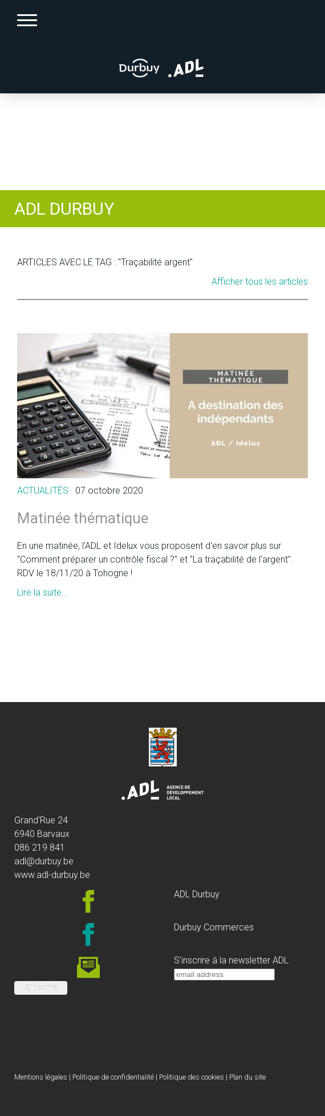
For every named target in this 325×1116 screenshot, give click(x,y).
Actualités (42, 490)
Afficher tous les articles (260, 281)
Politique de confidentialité (113, 1077)
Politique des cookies (191, 1077)
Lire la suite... (42, 592)
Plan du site (247, 1077)
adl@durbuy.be (44, 861)
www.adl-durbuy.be (52, 874)
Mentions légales (40, 1077)
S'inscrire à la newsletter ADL (231, 960)
